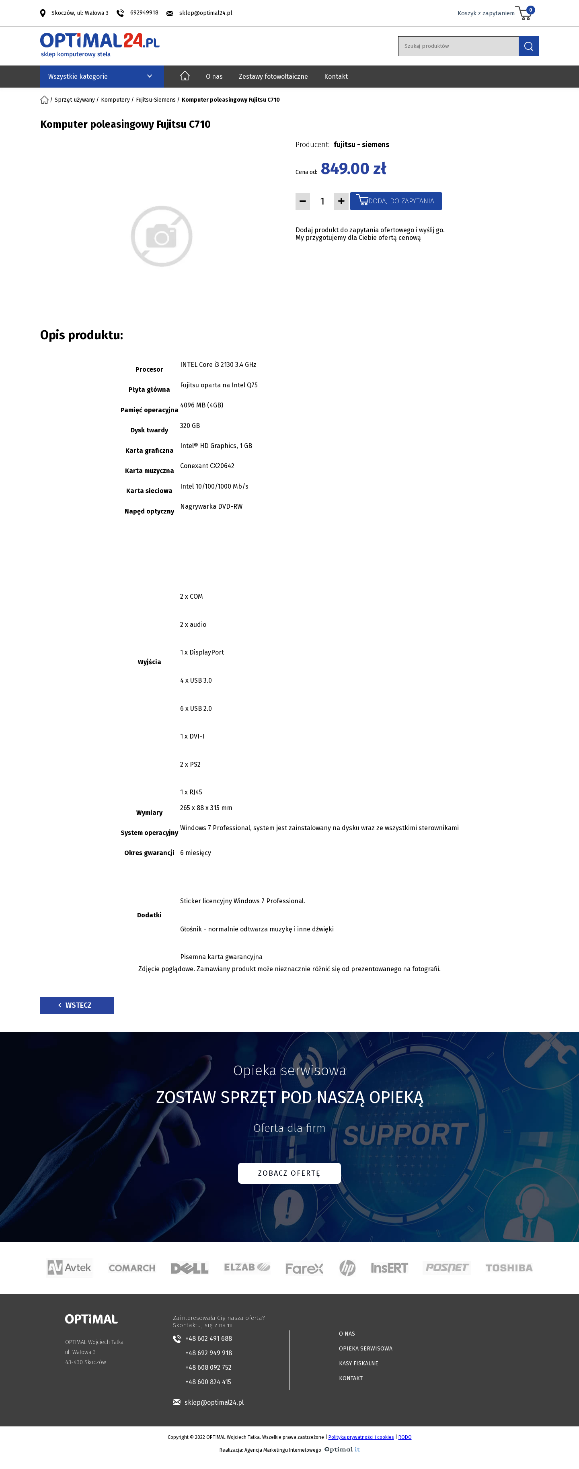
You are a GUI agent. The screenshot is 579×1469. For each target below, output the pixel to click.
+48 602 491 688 (208, 1338)
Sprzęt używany (75, 99)
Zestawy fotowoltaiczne (273, 76)
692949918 (144, 12)
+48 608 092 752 (208, 1367)
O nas (214, 76)
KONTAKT (351, 1378)
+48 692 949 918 (208, 1353)
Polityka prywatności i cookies (361, 1437)
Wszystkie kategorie (78, 76)
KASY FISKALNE (358, 1363)
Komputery (115, 99)
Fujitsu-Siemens (156, 99)
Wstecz (75, 1005)
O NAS (347, 1333)
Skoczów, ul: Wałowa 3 (80, 12)
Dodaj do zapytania (401, 201)
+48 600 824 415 (208, 1382)
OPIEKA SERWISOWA (365, 1348)
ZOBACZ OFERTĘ (289, 1173)
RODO (405, 1437)
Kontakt (336, 76)
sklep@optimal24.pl (205, 13)
